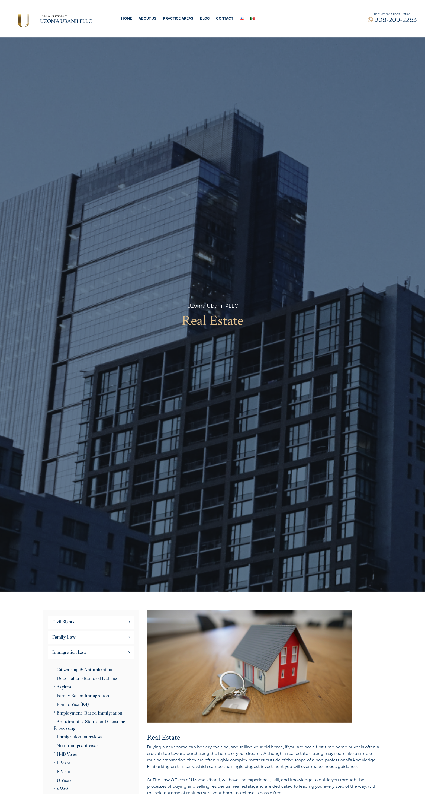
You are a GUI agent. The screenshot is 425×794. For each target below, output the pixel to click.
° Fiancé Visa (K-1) (71, 704)
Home (126, 18)
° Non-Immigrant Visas (76, 745)
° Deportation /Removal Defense (86, 678)
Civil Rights (63, 622)
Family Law (63, 637)
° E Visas (62, 771)
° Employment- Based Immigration (88, 713)
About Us (147, 18)
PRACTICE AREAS (178, 18)
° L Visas (62, 763)
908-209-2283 (392, 20)
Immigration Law (69, 652)
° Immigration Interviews (78, 737)
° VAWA (61, 789)
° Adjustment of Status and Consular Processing (89, 725)
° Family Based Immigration (81, 696)
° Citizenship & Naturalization (83, 669)
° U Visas (62, 780)
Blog (205, 18)
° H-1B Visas (65, 754)
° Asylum (62, 687)
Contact (224, 18)
